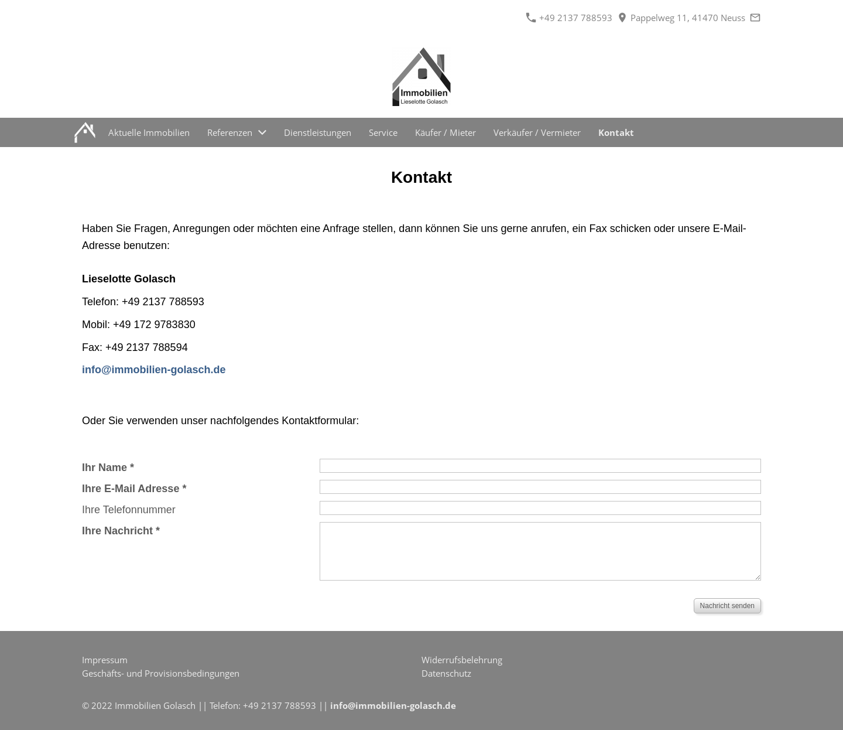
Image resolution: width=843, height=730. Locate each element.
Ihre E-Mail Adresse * (134, 488)
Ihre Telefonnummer (129, 510)
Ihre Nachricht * (121, 531)
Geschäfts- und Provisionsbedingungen (160, 673)
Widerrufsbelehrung (462, 660)
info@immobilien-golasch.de (393, 705)
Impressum (105, 660)
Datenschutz (446, 673)
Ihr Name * (108, 467)
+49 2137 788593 (569, 17)
